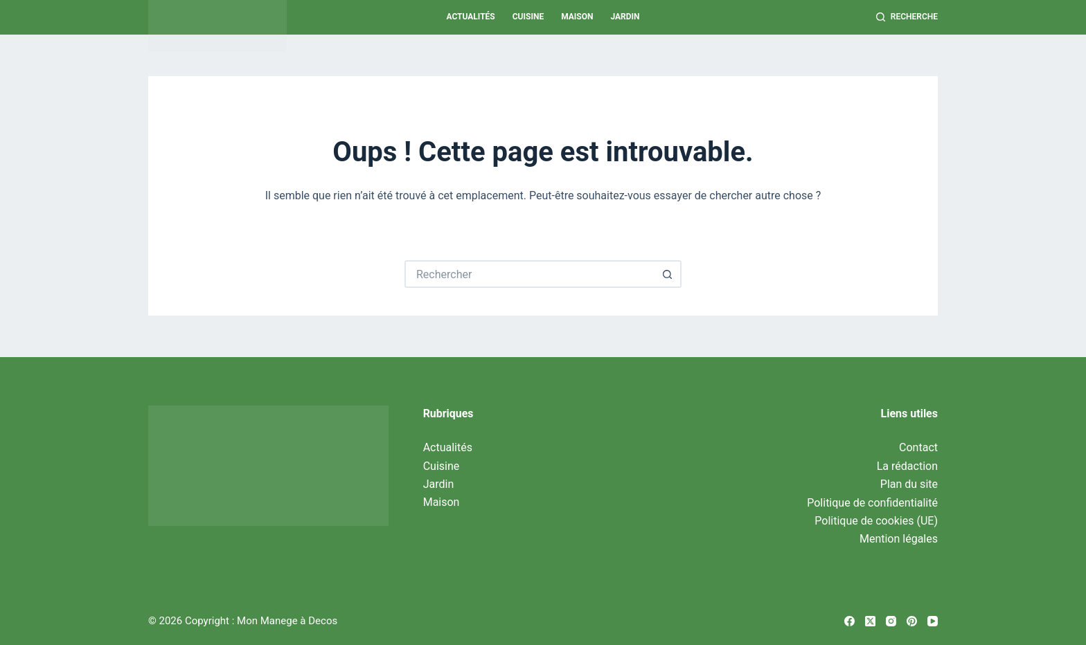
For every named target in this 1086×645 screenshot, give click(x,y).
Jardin (624, 16)
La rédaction (907, 466)
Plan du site (909, 484)
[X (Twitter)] (870, 621)
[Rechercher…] (529, 274)
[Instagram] (891, 621)
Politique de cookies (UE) (876, 520)
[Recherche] (907, 17)
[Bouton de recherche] (668, 274)
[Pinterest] (912, 621)
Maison (577, 16)
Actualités (470, 16)
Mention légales (899, 538)
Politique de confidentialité (872, 502)
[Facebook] (849, 621)
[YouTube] (932, 621)
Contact (918, 447)
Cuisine (528, 16)
